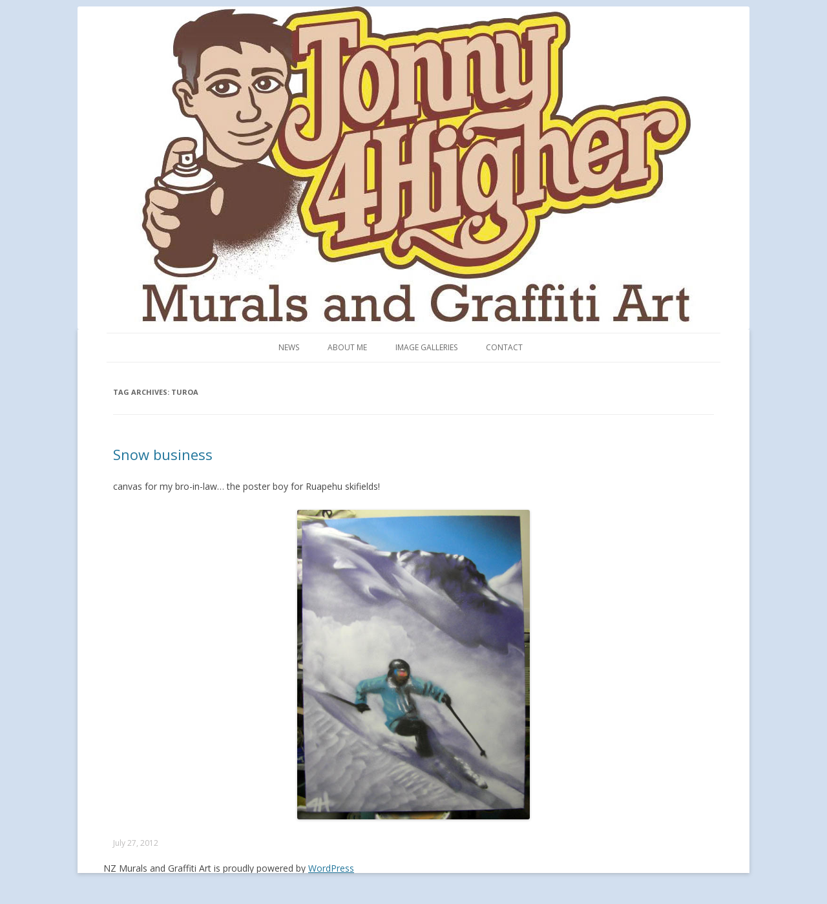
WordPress (331, 868)
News (288, 347)
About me (347, 347)
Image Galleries (426, 347)
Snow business (163, 454)
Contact (504, 347)
